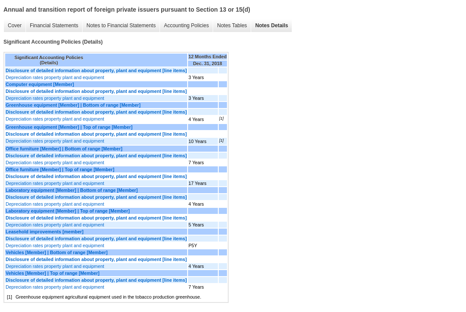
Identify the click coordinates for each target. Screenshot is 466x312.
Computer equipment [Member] (40, 84)
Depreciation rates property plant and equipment (55, 77)
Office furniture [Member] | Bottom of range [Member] (64, 148)
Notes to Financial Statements (121, 25)
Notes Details (271, 25)
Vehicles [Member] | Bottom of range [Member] (57, 252)
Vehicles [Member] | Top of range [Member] (52, 273)
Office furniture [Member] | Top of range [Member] (60, 169)
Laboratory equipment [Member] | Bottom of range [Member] (72, 190)
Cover (15, 25)
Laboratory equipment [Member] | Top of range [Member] (68, 210)
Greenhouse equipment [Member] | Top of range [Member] (69, 127)
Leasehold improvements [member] (44, 231)
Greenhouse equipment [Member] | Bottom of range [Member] (73, 105)
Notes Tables (232, 25)
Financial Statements (54, 25)
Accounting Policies (186, 25)
